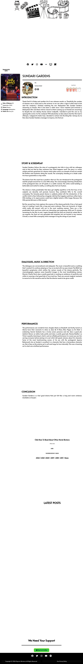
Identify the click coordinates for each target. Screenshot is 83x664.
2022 (38, 458)
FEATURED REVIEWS (50, 453)
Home (67, 458)
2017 (61, 458)
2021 (42, 458)
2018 (57, 458)
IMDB (52, 448)
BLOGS (57, 453)
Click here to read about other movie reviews (52, 440)
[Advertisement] (41, 39)
